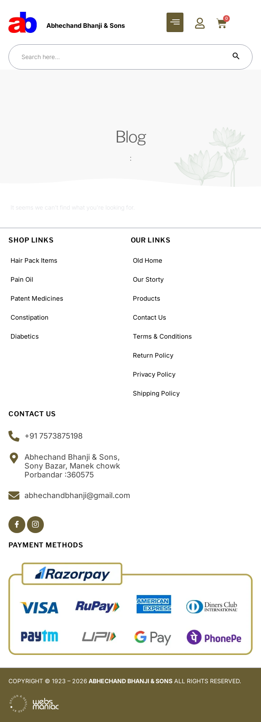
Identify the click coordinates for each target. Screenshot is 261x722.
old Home (147, 260)
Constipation (29, 317)
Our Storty (148, 279)
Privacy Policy (154, 374)
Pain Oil (22, 279)
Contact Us (149, 317)
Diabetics (25, 336)
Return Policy (153, 355)
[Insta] (35, 524)
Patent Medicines (37, 298)
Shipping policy (156, 393)
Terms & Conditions (162, 336)
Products (146, 298)
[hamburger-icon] (175, 22)
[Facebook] (16, 524)
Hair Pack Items (34, 260)
